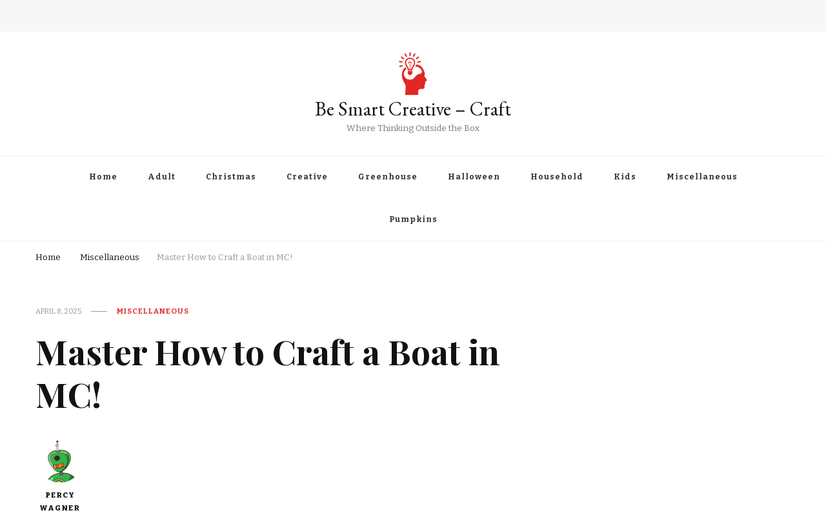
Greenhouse (388, 176)
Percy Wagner (60, 475)
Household (556, 176)
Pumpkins (413, 219)
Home (103, 176)
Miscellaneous (702, 176)
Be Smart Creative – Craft (413, 108)
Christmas (231, 176)
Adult (162, 176)
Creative (307, 176)
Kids (625, 176)
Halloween (474, 176)
